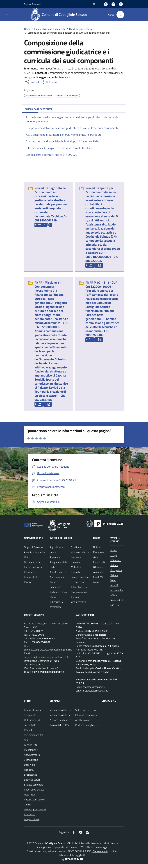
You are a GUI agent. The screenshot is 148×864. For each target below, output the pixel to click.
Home (27, 29)
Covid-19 (98, 577)
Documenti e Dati (33, 562)
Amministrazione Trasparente (50, 29)
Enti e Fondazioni (33, 567)
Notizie (96, 547)
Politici (27, 582)
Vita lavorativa (78, 602)
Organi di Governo (33, 547)
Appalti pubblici (58, 572)
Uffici (26, 557)
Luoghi (113, 555)
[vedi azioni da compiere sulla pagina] (49, 81)
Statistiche (29, 814)
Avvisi (96, 582)
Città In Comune (93, 847)
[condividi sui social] (32, 81)
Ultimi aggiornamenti (35, 809)
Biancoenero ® (100, 851)
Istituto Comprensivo (86, 715)
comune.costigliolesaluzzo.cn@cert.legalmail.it (48, 649)
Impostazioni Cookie (34, 799)
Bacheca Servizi (32, 779)
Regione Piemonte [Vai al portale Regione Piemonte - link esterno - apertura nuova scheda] (32, 4)
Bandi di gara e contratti (82, 29)
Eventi (113, 550)
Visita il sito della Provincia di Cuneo (68, 715)
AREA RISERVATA (72, 859)
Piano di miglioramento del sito (33, 735)
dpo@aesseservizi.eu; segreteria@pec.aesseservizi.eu (92, 688)
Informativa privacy (34, 789)
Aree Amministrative (34, 552)
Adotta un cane (83, 720)
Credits (27, 804)
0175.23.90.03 (36, 635)
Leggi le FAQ (30, 745)
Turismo (75, 597)
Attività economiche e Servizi (116, 590)
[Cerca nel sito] (120, 14)
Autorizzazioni (57, 577)
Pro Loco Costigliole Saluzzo (89, 725)
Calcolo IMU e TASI (59, 725)
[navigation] (6, 14)
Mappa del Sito (31, 819)
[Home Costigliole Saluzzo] (60, 14)
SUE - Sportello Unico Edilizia (90, 710)
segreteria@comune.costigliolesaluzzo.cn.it (46, 657)
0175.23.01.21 (35, 631)
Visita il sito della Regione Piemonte (68, 710)
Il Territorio (115, 560)
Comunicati (99, 562)
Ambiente (55, 557)
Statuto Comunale (33, 784)
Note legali (29, 794)
